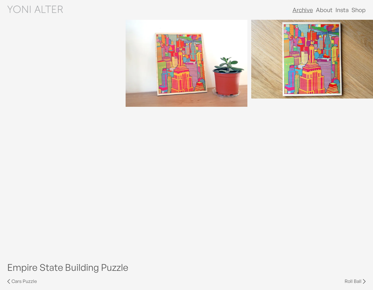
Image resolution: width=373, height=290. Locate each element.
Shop (358, 10)
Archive (303, 10)
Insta (342, 10)
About (324, 10)
